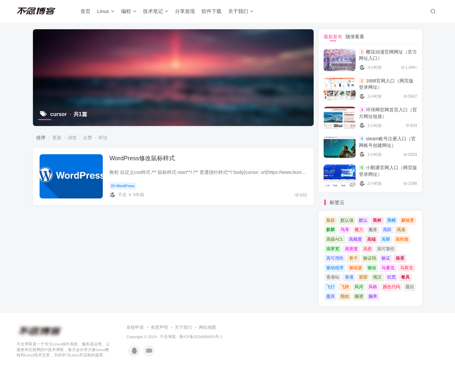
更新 (57, 137)
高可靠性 (385, 248)
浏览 (72, 137)
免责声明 (159, 327)
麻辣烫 (407, 220)
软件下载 (212, 11)
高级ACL (334, 239)
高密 (367, 248)
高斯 (385, 239)
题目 (409, 286)
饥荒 (391, 277)
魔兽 (373, 229)
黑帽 (391, 220)
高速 (401, 229)
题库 (330, 296)
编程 (128, 11)
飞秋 (345, 286)
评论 (102, 137)
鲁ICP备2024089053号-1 (201, 336)
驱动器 (355, 267)
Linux (105, 11)
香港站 (332, 277)
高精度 (355, 239)
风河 (359, 286)
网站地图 (207, 327)
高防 (387, 229)
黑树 (377, 220)
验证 (385, 258)
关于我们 (240, 11)
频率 (373, 296)
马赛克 (387, 267)
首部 (363, 277)
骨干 (353, 258)
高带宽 (332, 248)
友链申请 (135, 327)
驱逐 (400, 258)
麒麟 (330, 229)
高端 (371, 239)
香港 (349, 277)
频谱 (359, 296)
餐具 (405, 277)
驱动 (372, 267)
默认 (363, 220)
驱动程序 (335, 267)
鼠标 (330, 220)
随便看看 (355, 36)
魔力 (359, 229)
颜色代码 (391, 286)
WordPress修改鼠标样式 (142, 158)
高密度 (351, 248)
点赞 (87, 137)
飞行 (330, 286)
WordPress (122, 186)
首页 (85, 11)
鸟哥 (345, 229)
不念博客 (168, 336)
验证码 (369, 258)
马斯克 (406, 267)
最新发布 (333, 36)
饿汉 (377, 277)
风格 (373, 286)
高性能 (401, 239)
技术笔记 (155, 11)
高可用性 (335, 258)
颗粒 (345, 296)
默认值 (347, 220)
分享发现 (185, 11)
